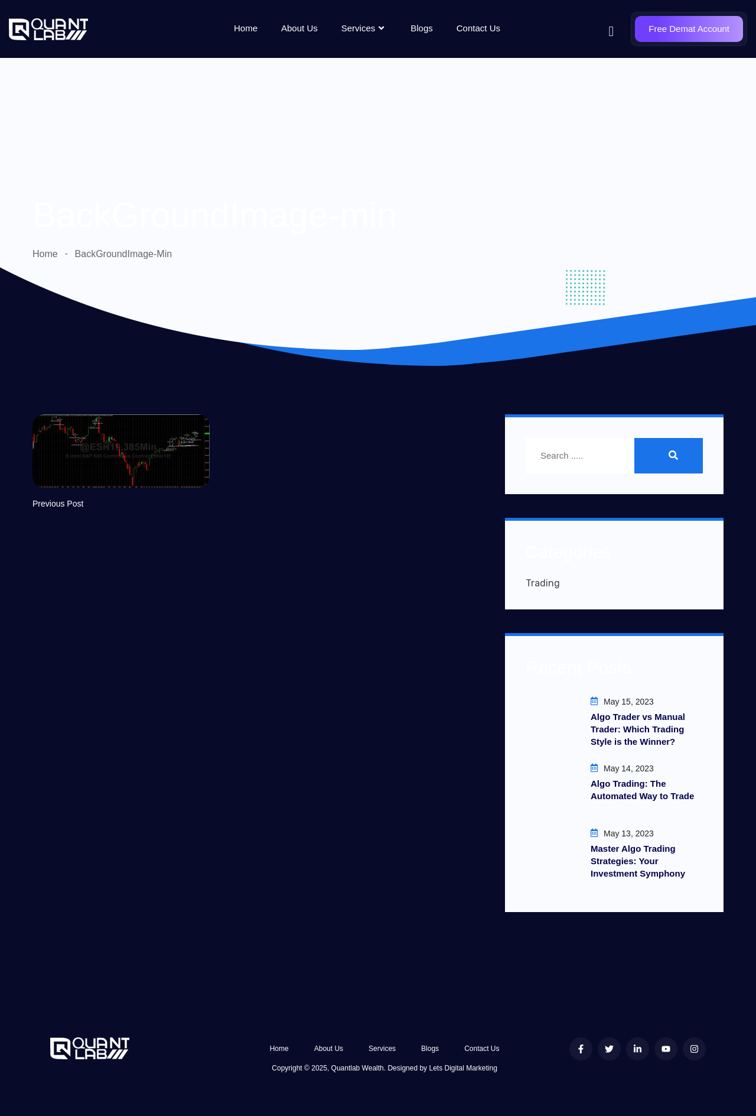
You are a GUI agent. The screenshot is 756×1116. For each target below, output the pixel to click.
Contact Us (478, 28)
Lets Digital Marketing (463, 1068)
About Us (299, 28)
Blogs (421, 28)
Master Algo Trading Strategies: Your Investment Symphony (638, 861)
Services (364, 28)
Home (246, 28)
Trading (543, 583)
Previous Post (57, 503)
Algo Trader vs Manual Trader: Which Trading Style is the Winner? (638, 729)
